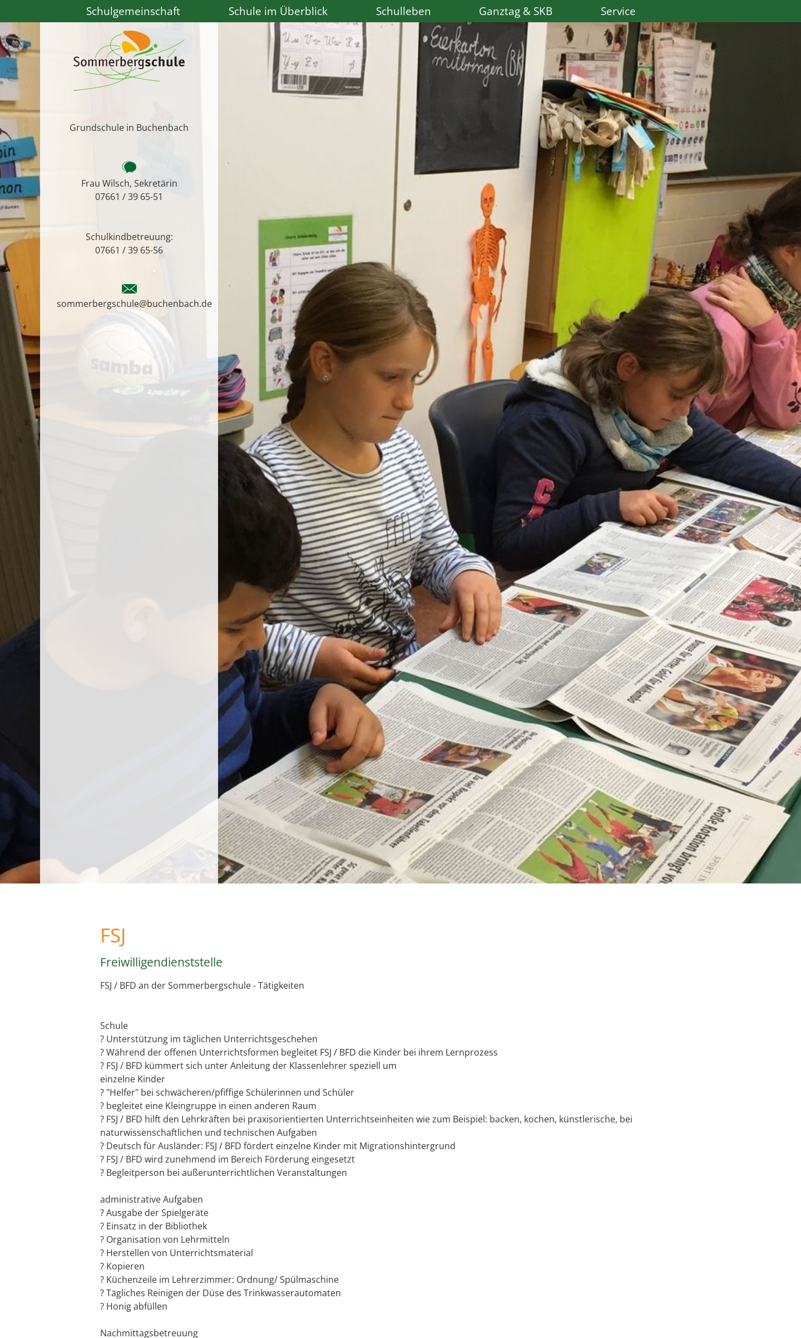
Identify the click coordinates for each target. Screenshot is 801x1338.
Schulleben (403, 11)
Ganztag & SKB (515, 11)
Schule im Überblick (278, 11)
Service (618, 11)
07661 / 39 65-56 (129, 250)
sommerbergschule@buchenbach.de (134, 303)
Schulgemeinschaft (133, 11)
